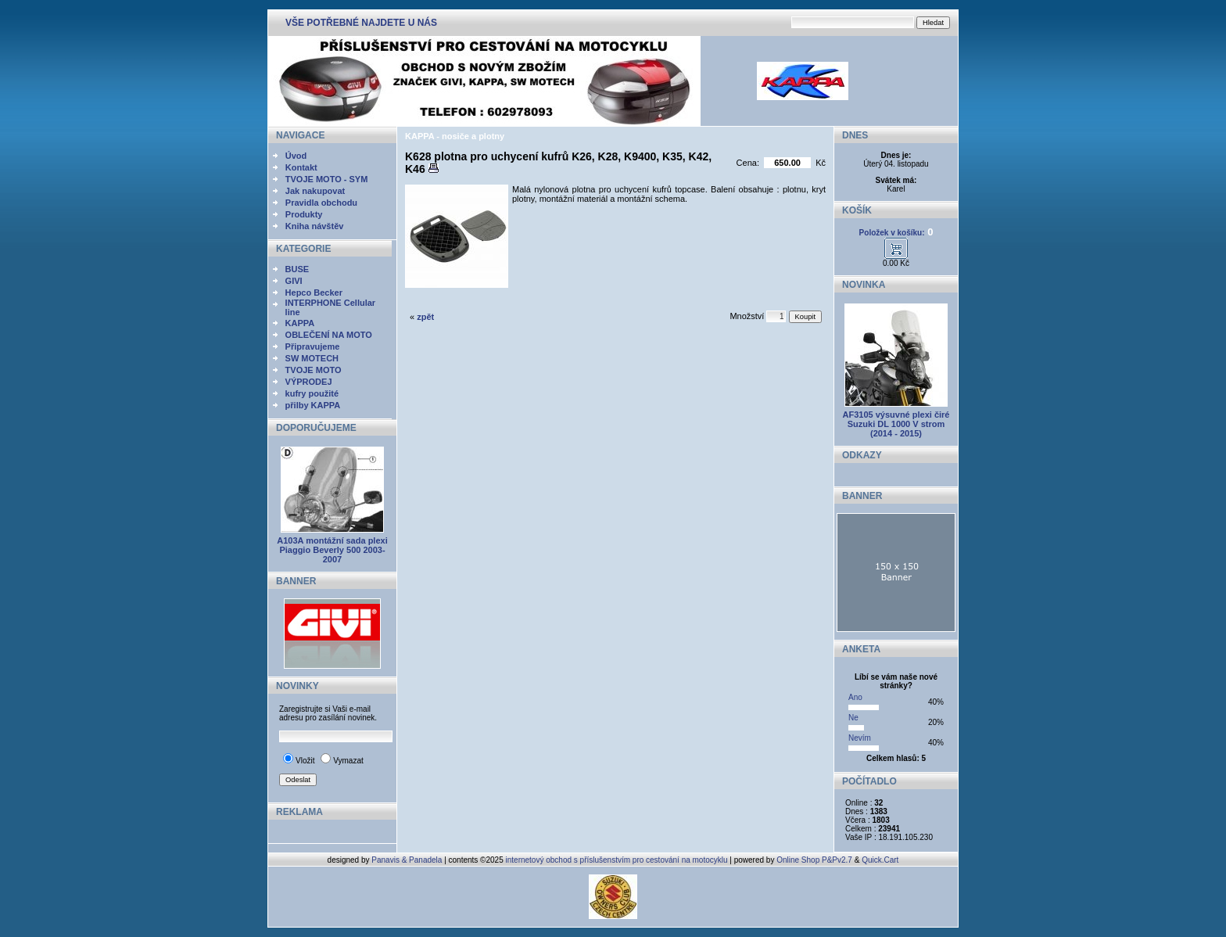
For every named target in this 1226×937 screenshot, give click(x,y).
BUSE (297, 269)
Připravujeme (312, 346)
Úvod (296, 155)
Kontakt (301, 167)
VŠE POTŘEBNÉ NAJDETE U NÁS (361, 22)
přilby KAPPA (313, 405)
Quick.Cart (880, 860)
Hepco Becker (313, 292)
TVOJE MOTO (313, 370)
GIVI (294, 280)
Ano (855, 697)
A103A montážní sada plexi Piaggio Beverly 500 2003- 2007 (332, 550)
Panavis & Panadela (407, 860)
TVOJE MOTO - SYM (326, 179)
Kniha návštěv (314, 226)
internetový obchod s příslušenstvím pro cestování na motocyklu (617, 860)
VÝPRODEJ (308, 381)
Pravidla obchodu (321, 202)
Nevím (859, 738)
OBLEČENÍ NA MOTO (328, 334)
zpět (425, 316)
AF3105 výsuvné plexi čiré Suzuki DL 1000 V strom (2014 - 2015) (896, 424)
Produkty (304, 214)
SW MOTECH (312, 358)
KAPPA (300, 323)
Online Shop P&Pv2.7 (814, 860)
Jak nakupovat (315, 191)
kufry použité (312, 393)
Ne (853, 717)
